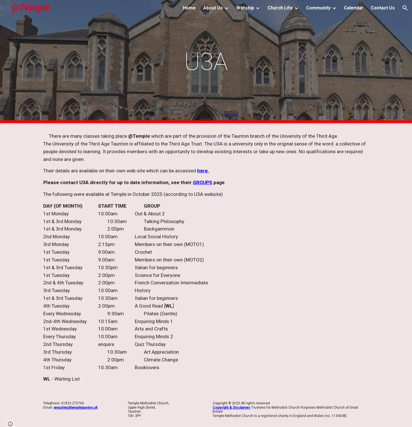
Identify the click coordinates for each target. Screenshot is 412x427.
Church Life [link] (280, 8)
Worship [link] (245, 8)
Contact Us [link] (383, 8)
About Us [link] (213, 8)
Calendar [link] (353, 8)
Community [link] (318, 8)
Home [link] (189, 8)
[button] (405, 8)
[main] (206, 61)
